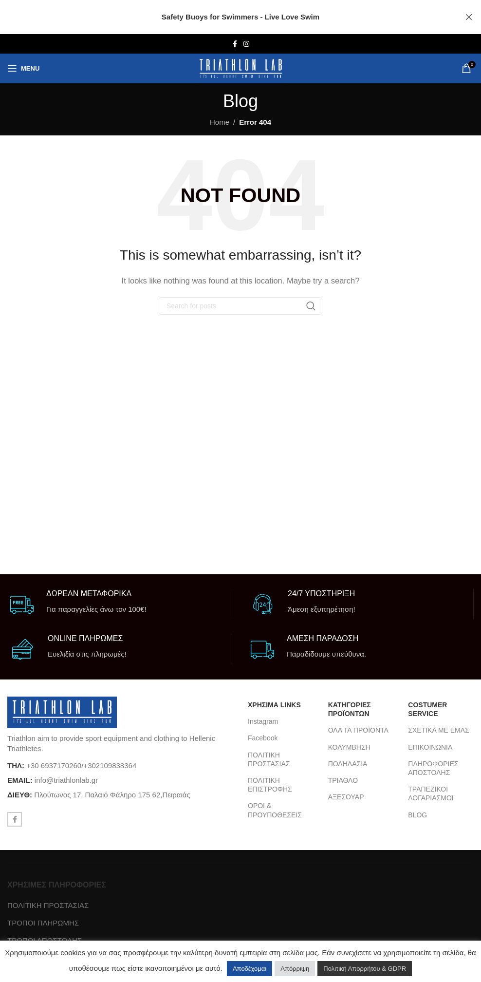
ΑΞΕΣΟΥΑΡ (346, 797)
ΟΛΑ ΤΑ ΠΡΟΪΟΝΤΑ (358, 730)
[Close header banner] (469, 17)
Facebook (263, 738)
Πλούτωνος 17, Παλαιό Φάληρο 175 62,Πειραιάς (112, 795)
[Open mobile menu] (23, 68)
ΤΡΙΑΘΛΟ (343, 780)
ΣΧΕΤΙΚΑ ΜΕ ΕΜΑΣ (438, 730)
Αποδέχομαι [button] (249, 968)
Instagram (263, 721)
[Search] (240, 306)
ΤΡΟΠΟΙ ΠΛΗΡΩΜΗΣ (43, 923)
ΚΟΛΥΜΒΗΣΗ (349, 747)
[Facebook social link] (234, 44)
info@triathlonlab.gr (66, 780)
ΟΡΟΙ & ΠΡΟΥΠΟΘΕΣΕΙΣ (275, 810)
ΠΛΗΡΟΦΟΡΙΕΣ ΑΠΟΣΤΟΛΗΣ (433, 768)
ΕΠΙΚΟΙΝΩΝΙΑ (430, 747)
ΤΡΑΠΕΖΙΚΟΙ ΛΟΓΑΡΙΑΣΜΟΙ (430, 793)
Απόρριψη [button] (294, 968)
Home (219, 122)
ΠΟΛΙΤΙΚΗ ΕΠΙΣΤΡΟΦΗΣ (270, 784)
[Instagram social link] (246, 44)
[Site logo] (240, 68)
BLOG (417, 815)
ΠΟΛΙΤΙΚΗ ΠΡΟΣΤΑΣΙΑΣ (269, 759)
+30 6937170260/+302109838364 (81, 765)
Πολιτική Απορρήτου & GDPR (364, 968)
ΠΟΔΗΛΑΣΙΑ (348, 764)
